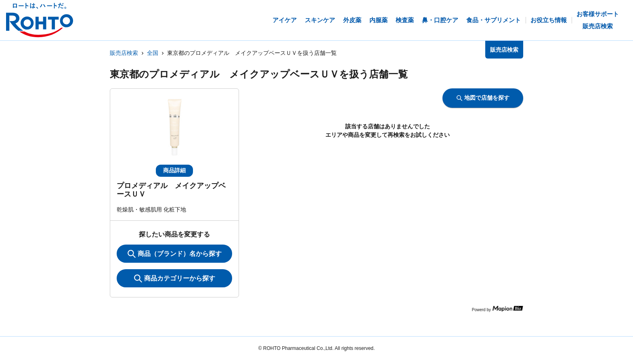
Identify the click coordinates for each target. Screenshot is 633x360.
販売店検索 (124, 53)
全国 (152, 53)
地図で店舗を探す (483, 97)
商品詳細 (174, 170)
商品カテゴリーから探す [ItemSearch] (174, 278)
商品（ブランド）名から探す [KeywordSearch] (175, 254)
